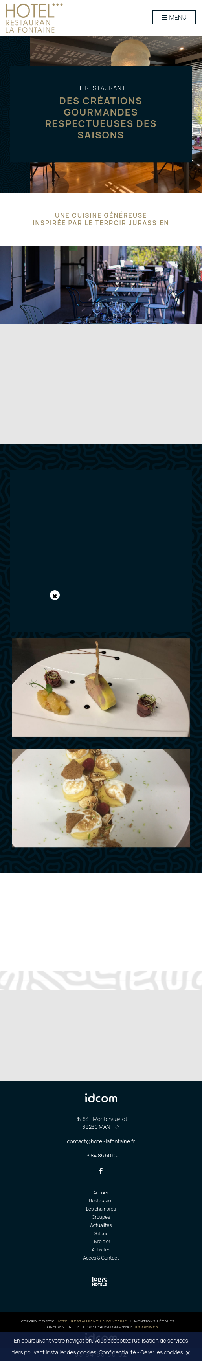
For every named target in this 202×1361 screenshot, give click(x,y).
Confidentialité (62, 1326)
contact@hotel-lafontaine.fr (101, 1141)
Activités (101, 1249)
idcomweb (146, 1326)
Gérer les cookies (161, 1352)
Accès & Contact (101, 1258)
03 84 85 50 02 (100, 1155)
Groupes (101, 1217)
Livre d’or (101, 1241)
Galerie (101, 1233)
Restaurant (101, 1200)
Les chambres (101, 1208)
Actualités (101, 1225)
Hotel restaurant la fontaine (92, 1321)
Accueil (101, 1192)
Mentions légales (154, 1321)
